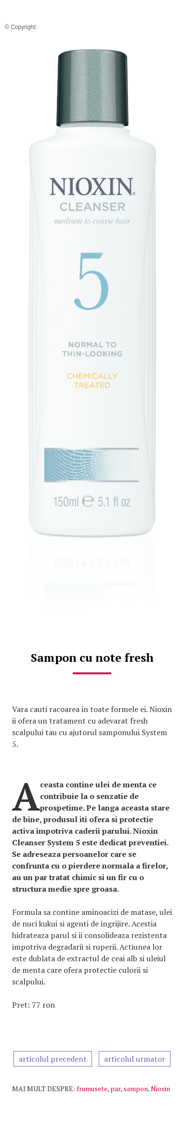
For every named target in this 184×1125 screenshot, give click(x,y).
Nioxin (160, 1088)
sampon (135, 1088)
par (115, 1088)
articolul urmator (134, 1059)
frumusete (92, 1088)
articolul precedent (53, 1059)
